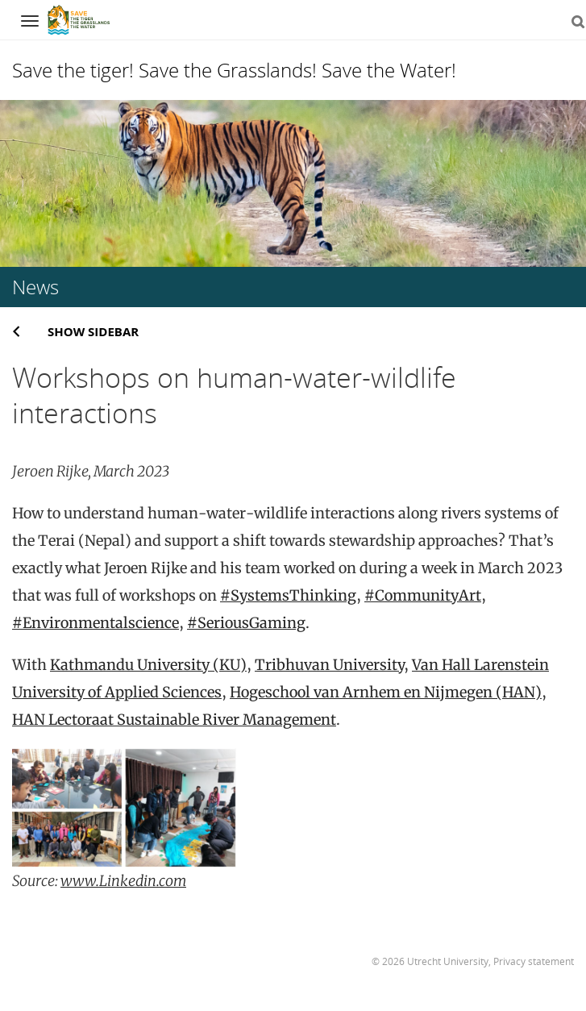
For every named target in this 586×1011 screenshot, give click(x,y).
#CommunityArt (422, 595)
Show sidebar (93, 331)
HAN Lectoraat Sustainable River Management (174, 719)
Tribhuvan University (329, 664)
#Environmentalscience (95, 623)
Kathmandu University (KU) (148, 664)
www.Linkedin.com (123, 881)
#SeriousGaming (246, 623)
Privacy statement (533, 961)
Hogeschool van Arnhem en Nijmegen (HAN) (386, 692)
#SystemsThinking (288, 595)
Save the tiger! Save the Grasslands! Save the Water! (234, 69)
